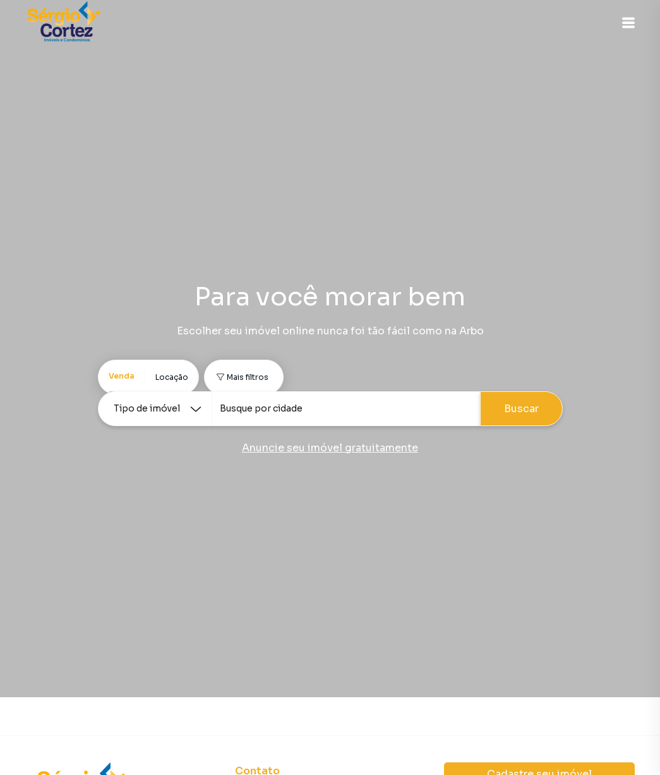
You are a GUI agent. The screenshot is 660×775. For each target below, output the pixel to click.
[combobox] (346, 408)
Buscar (521, 408)
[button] (628, 22)
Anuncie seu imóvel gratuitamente (330, 448)
